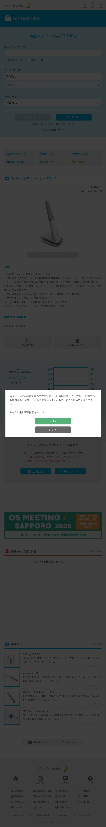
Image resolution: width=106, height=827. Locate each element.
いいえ (53, 429)
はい (53, 421)
